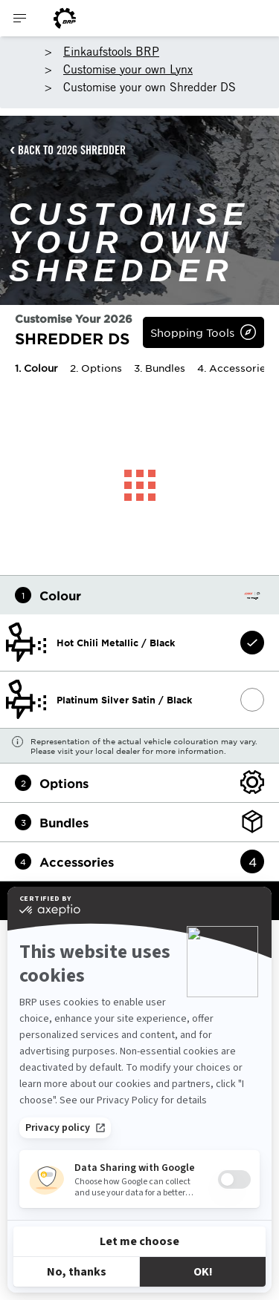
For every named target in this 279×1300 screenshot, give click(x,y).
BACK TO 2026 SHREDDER (72, 149)
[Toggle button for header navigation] (20, 18)
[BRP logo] (64, 18)
